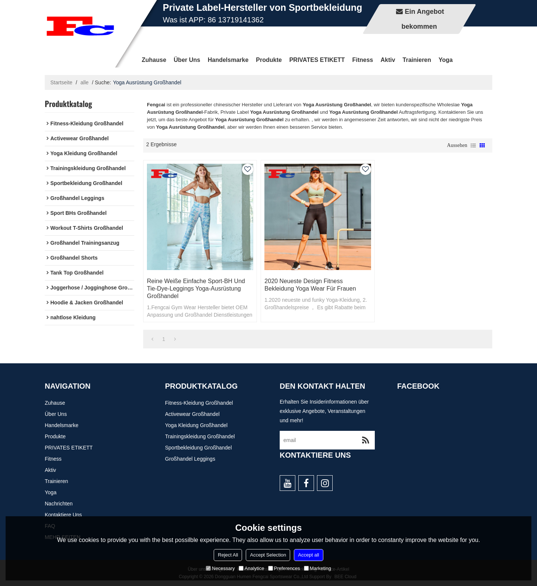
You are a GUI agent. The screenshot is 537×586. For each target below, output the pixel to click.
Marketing (317, 568)
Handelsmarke (228, 60)
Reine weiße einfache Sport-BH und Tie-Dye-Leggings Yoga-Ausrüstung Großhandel (196, 288)
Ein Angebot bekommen (423, 19)
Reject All (228, 555)
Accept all (308, 555)
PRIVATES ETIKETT (317, 60)
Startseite (61, 82)
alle (85, 82)
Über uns (187, 60)
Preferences (284, 568)
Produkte (269, 60)
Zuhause (154, 60)
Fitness (362, 60)
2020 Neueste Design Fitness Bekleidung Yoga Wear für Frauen (310, 285)
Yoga (446, 60)
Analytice (251, 568)
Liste (473, 145)
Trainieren (417, 60)
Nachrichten (59, 504)
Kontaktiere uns (63, 515)
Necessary (220, 568)
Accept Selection (268, 555)
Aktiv (387, 60)
